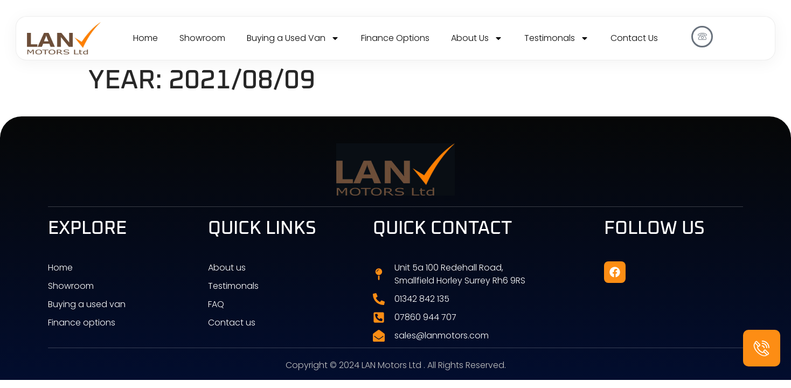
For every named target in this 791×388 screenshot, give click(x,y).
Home (145, 38)
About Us (477, 38)
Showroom (202, 38)
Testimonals (556, 38)
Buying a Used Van (293, 38)
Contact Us (634, 38)
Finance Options (395, 38)
